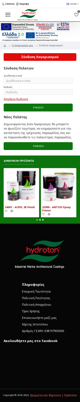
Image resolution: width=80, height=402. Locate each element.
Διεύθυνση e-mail (13, 75)
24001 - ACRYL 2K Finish (20, 207)
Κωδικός (8, 87)
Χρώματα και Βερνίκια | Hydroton (53, 395)
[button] (37, 220)
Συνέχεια (38, 146)
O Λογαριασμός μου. (22, 45)
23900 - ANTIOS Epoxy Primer (56, 209)
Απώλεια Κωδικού (16, 99)
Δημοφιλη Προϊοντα (19, 160)
